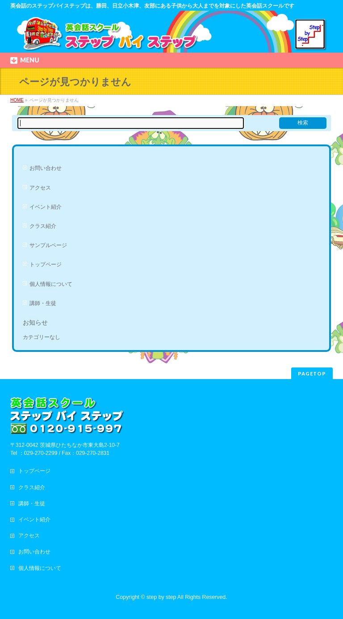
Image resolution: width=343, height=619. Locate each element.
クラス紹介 (42, 226)
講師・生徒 (42, 303)
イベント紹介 (45, 207)
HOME (17, 100)
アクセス (40, 188)
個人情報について (50, 284)
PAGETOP (312, 373)
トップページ (45, 264)
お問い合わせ (45, 168)
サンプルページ (48, 245)
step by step (161, 597)
